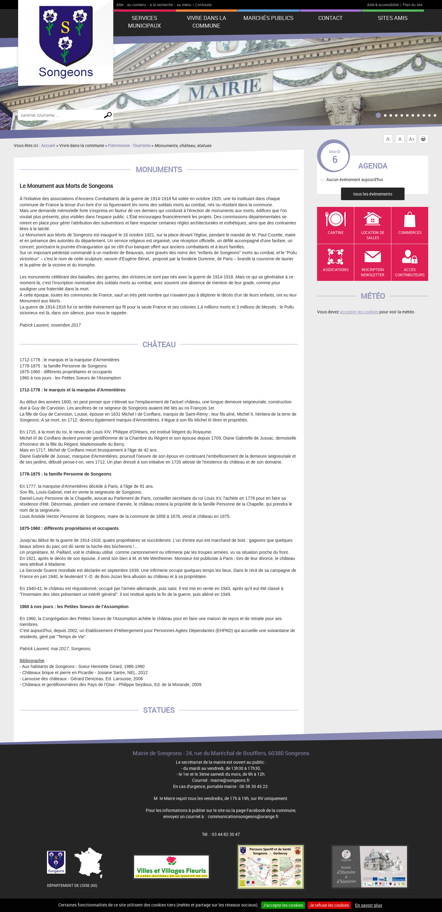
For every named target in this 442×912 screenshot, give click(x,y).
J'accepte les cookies (283, 905)
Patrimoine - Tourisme (129, 145)
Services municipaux (144, 21)
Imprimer (424, 139)
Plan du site (412, 4)
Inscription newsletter (372, 272)
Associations (335, 269)
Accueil (48, 145)
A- (388, 139)
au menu (184, 4)
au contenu (136, 4)
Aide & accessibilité (383, 4)
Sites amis (393, 17)
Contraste (203, 4)
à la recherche (161, 4)
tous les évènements (372, 194)
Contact (330, 17)
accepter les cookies (359, 312)
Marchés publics (268, 17)
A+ (412, 139)
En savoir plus (368, 905)
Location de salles (372, 235)
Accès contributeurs (410, 272)
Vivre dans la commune (206, 21)
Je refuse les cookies (329, 905)
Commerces (409, 232)
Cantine (335, 232)
